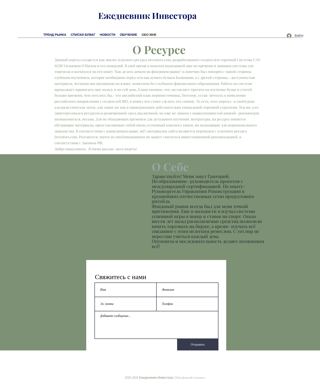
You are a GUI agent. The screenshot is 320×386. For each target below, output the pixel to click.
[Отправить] (197, 344)
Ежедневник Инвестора (147, 15)
